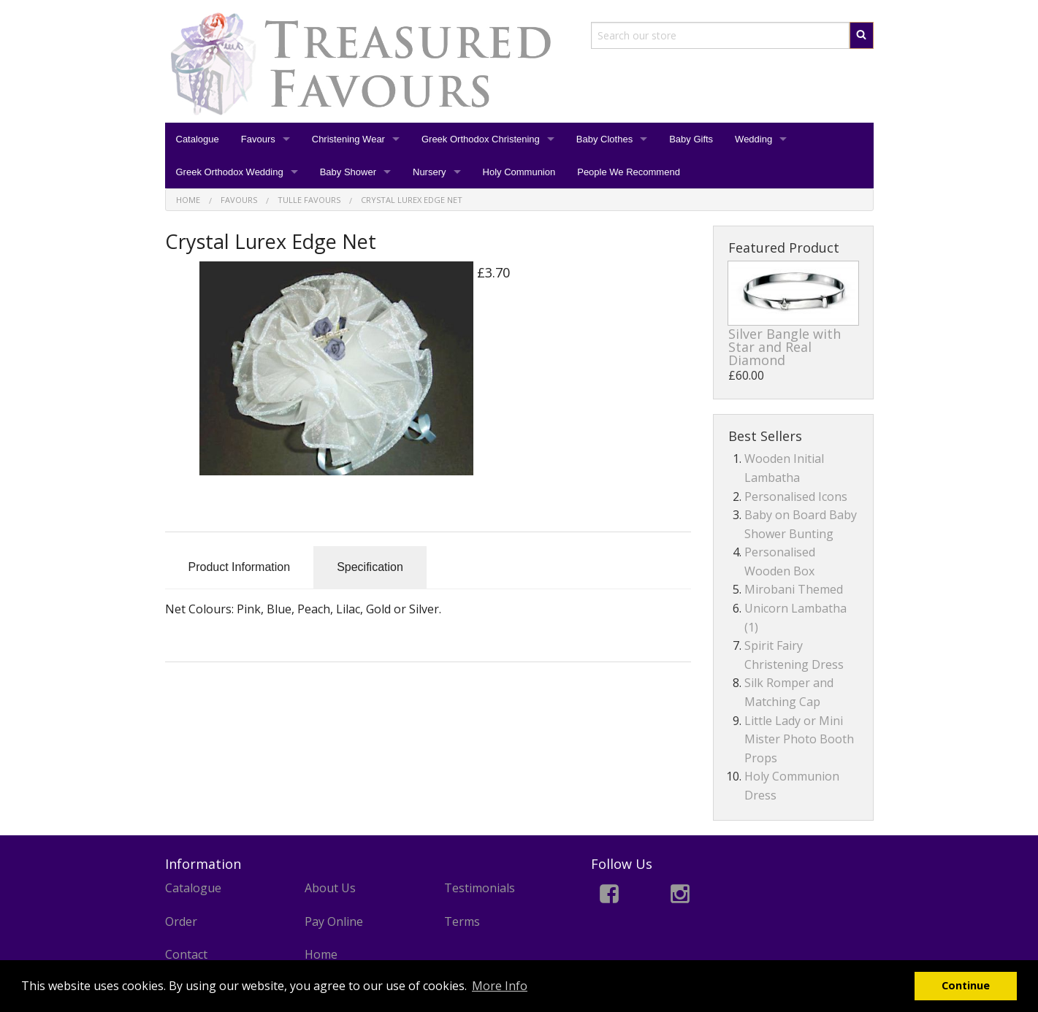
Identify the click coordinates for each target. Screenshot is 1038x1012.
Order (181, 921)
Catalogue (197, 139)
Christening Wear (348, 139)
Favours (258, 139)
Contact (186, 954)
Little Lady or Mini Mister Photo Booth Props (799, 739)
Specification (370, 567)
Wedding (753, 139)
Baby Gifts (691, 139)
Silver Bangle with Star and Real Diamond (784, 347)
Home (321, 954)
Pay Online (334, 921)
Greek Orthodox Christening (480, 139)
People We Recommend (628, 171)
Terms (462, 921)
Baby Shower (348, 171)
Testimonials (479, 888)
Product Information (239, 567)
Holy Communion (519, 171)
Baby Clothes (604, 139)
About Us (330, 888)
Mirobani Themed (793, 589)
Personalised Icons (795, 496)
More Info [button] (499, 986)
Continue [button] (966, 985)
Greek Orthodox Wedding (229, 171)
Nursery (429, 171)
